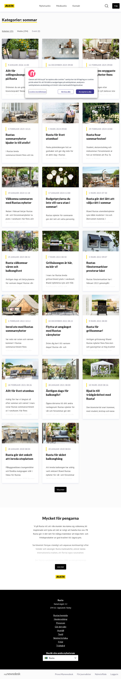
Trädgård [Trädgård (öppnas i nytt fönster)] (60, 645)
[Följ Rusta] (116, 6)
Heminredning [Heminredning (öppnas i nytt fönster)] (60, 619)
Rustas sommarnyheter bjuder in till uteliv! (18, 138)
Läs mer (60, 566)
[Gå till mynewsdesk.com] (12, 674)
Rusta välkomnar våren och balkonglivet (17, 266)
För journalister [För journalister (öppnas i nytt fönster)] (84, 674)
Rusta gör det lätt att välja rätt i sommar (100, 200)
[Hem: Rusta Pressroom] (9, 5)
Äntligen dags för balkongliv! (57, 392)
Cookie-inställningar (37, 91)
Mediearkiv (61, 5)
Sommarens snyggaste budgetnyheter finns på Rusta (100, 74)
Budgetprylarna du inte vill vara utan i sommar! (58, 202)
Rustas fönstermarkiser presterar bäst (97, 266)
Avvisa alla (65, 92)
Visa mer (61, 489)
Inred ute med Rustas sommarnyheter (19, 328)
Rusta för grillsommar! (94, 328)
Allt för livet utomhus (20, 390)
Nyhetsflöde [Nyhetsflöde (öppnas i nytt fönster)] (101, 674)
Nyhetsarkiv (45, 5)
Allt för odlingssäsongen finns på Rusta (20, 74)
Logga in (114, 674)
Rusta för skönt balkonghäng (56, 457)
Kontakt (76, 5)
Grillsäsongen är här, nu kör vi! (59, 264)
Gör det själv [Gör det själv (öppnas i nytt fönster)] (60, 626)
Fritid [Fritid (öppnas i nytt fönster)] (60, 641)
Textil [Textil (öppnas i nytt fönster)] (60, 634)
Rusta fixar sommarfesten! (96, 136)
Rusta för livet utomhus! (55, 136)
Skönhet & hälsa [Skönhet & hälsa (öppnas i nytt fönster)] (60, 638)
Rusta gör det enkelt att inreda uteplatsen (19, 457)
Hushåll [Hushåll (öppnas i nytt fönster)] (60, 630)
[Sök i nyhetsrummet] (106, 6)
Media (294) (22, 31)
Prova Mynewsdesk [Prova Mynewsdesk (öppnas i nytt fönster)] (64, 674)
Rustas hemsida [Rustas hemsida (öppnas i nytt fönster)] (60, 615)
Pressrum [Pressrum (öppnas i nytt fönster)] (60, 623)
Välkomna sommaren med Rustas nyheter (19, 200)
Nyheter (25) (7, 31)
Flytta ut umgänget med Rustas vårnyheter (58, 330)
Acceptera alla (85, 92)
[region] (61, 83)
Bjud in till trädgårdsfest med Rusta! (98, 394)
